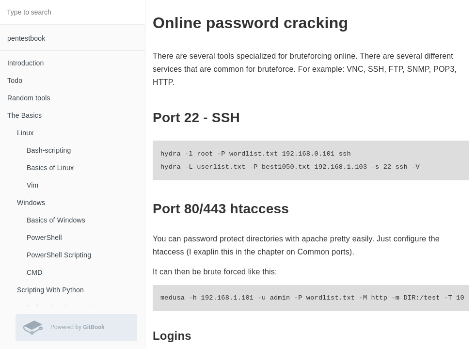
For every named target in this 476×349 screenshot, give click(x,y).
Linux (25, 133)
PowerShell (44, 237)
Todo (14, 80)
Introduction (25, 63)
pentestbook (26, 38)
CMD (34, 272)
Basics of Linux (50, 168)
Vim (32, 185)
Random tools (28, 98)
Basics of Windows (56, 220)
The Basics (24, 115)
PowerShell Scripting (59, 255)
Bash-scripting (49, 150)
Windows (31, 202)
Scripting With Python (50, 290)
